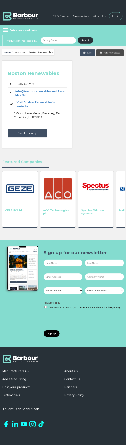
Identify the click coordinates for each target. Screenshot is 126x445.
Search (85, 40)
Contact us (72, 366)
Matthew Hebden (86, 199)
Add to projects (109, 52)
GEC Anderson (111, 199)
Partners (70, 374)
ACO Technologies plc (39, 200)
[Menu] (19, 30)
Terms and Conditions (89, 294)
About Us (99, 16)
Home (7, 52)
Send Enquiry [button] (27, 133)
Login (115, 16)
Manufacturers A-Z (16, 358)
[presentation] (71, 307)
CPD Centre (61, 16)
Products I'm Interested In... (21, 40)
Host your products (16, 374)
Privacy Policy (52, 289)
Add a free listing (14, 366)
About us (71, 358)
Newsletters (81, 16)
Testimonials (11, 382)
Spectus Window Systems (60, 200)
